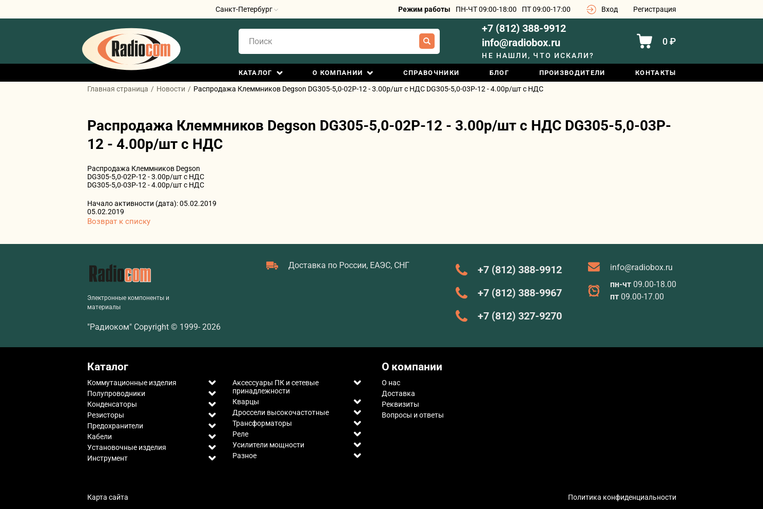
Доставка (398, 393)
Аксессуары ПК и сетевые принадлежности (275, 387)
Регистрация (654, 9)
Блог (499, 73)
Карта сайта (107, 497)
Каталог (255, 73)
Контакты (655, 73)
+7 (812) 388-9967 (520, 293)
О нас (391, 383)
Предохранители (115, 426)
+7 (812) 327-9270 (520, 316)
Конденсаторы (112, 404)
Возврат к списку (118, 221)
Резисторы (105, 415)
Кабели (99, 436)
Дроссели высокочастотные (280, 412)
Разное (244, 455)
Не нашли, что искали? (538, 55)
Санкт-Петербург (247, 9)
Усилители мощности (268, 445)
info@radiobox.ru (521, 43)
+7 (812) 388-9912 (524, 28)
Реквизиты (400, 404)
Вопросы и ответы (413, 415)
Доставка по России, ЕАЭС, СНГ (348, 265)
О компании (337, 73)
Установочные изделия (126, 447)
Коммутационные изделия (132, 383)
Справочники (431, 73)
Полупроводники (116, 393)
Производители (572, 73)
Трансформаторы (262, 423)
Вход (609, 9)
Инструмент (107, 458)
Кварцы (245, 402)
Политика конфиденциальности (622, 497)
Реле (240, 434)
